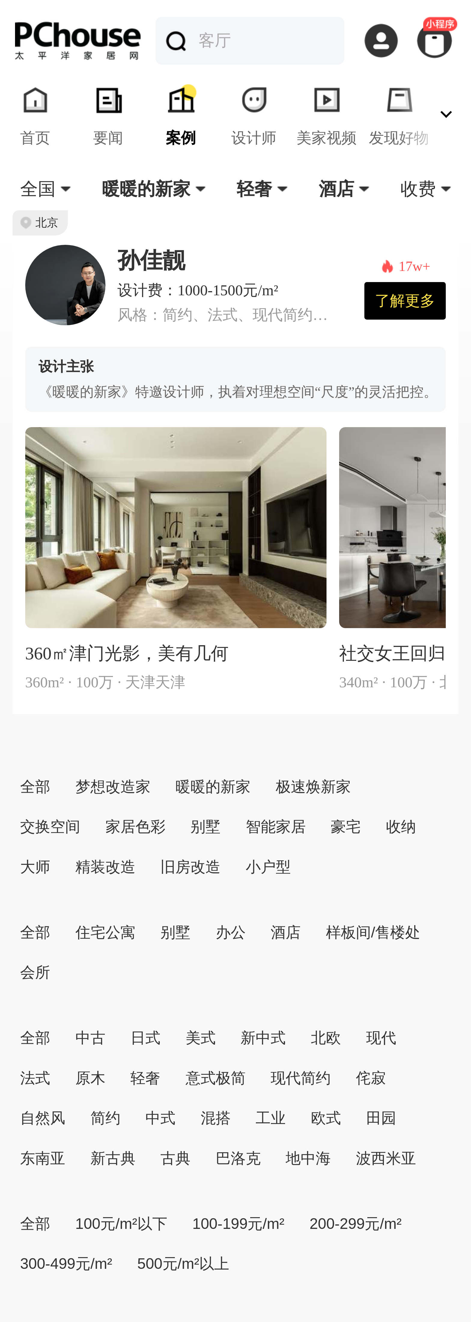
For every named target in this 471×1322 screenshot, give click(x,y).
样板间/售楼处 (373, 932)
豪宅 (346, 826)
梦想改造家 (112, 786)
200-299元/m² (355, 1223)
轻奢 (145, 1078)
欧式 (326, 1118)
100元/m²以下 (121, 1223)
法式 (35, 1078)
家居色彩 (135, 826)
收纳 (401, 826)
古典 (175, 1158)
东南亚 (42, 1158)
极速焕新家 (313, 786)
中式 (160, 1118)
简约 (105, 1118)
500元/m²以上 (183, 1263)
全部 (35, 786)
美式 (201, 1037)
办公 (231, 932)
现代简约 (301, 1078)
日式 (145, 1037)
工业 (271, 1118)
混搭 (216, 1118)
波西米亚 (386, 1158)
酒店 (286, 932)
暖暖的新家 (213, 786)
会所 (35, 972)
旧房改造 (190, 867)
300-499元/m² (66, 1263)
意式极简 (216, 1078)
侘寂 (371, 1078)
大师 (35, 867)
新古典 (112, 1158)
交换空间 (50, 826)
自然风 (42, 1118)
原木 (90, 1078)
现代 (381, 1037)
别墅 (205, 826)
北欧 (326, 1037)
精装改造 (105, 867)
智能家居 (276, 826)
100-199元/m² (238, 1223)
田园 (381, 1118)
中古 (90, 1037)
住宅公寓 (105, 932)
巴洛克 (238, 1158)
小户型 (268, 867)
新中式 (263, 1037)
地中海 (308, 1158)
